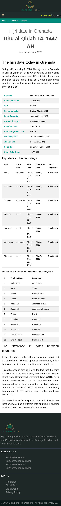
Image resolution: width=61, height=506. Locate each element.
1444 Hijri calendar (15, 457)
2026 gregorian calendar (18, 461)
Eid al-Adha (12, 489)
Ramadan (11, 481)
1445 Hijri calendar (15, 464)
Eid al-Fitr (11, 485)
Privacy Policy (13, 492)
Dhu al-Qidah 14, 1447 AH (19, 72)
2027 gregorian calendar (18, 468)
